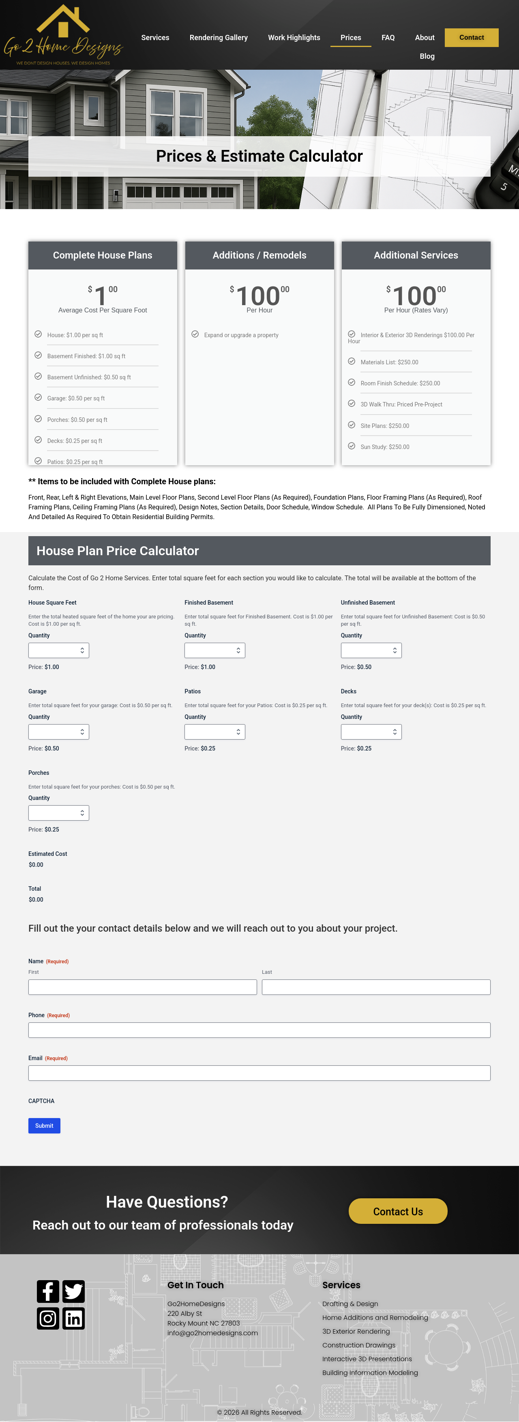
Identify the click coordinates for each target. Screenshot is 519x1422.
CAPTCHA (41, 1101)
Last (267, 972)
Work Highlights (294, 37)
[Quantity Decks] (371, 732)
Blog (427, 56)
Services (155, 37)
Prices (351, 37)
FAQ (388, 37)
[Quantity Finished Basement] (214, 650)
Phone (49, 1015)
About (425, 37)
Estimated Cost (47, 854)
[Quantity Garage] (58, 732)
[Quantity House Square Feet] (58, 650)
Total (34, 888)
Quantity (39, 635)
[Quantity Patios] (214, 732)
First (33, 972)
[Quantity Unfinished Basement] (371, 650)
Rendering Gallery (219, 37)
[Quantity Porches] (58, 813)
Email (48, 1058)
